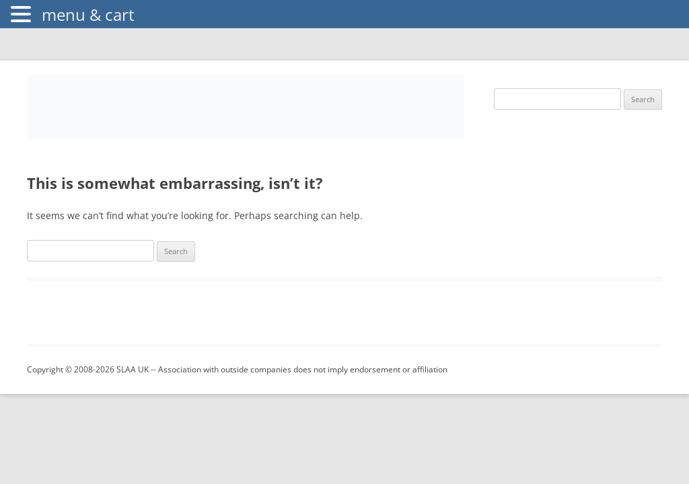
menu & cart (88, 14)
